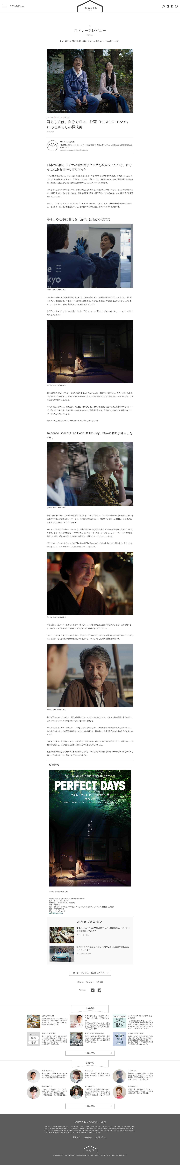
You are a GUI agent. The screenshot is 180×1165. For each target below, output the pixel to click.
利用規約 (76, 1137)
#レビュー (58, 117)
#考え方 (67, 117)
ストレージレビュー (90, 30)
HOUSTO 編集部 (67, 142)
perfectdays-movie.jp (56, 913)
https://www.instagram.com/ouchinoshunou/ (74, 150)
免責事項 (88, 1137)
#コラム (51, 117)
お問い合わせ (102, 1137)
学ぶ (90, 26)
